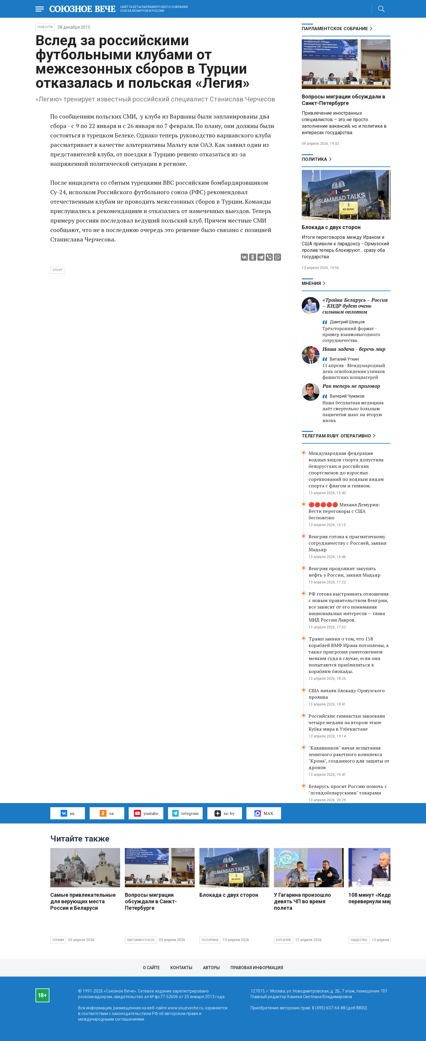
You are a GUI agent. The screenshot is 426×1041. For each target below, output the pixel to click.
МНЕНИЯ (311, 283)
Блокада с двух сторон (331, 227)
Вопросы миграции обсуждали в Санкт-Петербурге (343, 99)
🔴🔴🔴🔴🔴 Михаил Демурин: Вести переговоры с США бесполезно (344, 511)
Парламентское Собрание (335, 28)
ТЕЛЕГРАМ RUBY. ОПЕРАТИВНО (336, 436)
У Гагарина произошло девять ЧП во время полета (302, 901)
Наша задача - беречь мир (353, 349)
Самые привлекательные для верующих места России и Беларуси (83, 901)
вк (68, 813)
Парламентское (141, 940)
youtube (146, 813)
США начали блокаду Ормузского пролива (347, 693)
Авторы (211, 967)
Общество (359, 940)
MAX (263, 813)
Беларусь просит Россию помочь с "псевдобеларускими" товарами (348, 789)
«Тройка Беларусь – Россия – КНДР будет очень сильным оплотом (355, 305)
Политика (314, 159)
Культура (283, 940)
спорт (57, 270)
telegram (185, 813)
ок (107, 813)
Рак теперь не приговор (351, 385)
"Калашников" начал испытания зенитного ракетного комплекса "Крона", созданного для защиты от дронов (349, 758)
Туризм (58, 940)
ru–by (224, 813)
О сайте (151, 967)
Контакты (181, 967)
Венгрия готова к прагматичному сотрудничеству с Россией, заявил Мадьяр (347, 543)
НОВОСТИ (45, 27)
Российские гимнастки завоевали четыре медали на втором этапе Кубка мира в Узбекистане (347, 722)
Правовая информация (256, 967)
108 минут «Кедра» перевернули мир (372, 898)
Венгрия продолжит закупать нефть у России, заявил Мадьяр (344, 571)
